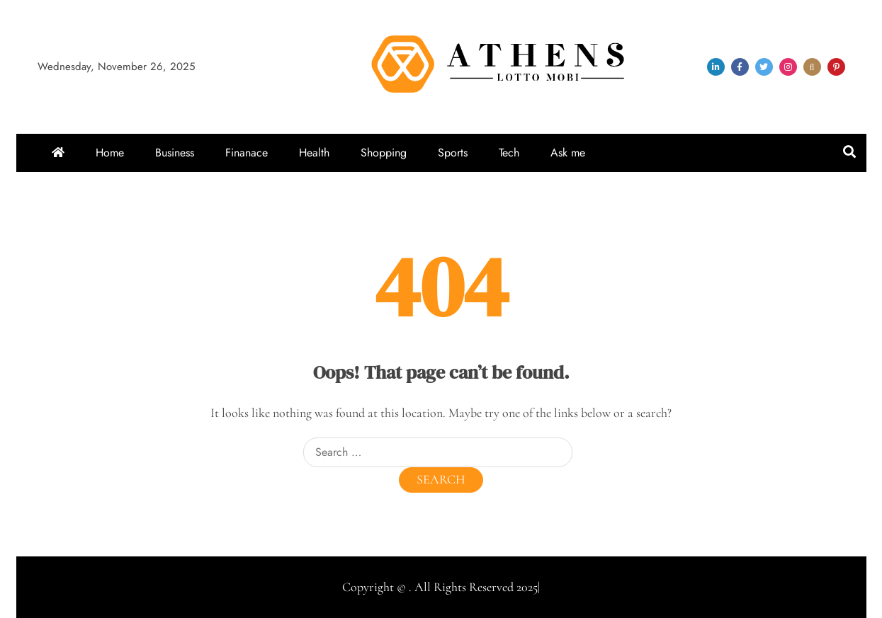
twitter (764, 67)
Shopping (384, 152)
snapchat (812, 67)
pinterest (836, 67)
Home (110, 152)
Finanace (246, 152)
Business (174, 152)
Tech (509, 152)
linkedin (716, 67)
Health (314, 152)
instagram (788, 67)
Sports (453, 152)
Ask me (567, 152)
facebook (740, 67)
